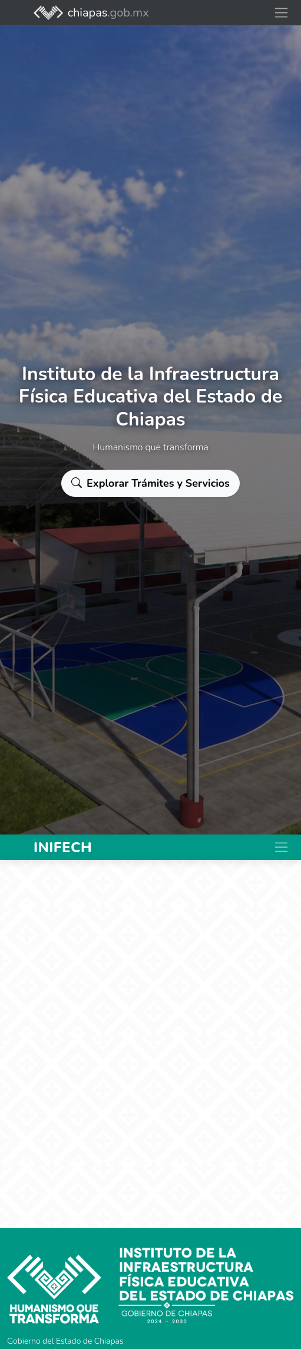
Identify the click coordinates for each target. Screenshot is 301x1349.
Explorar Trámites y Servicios (150, 483)
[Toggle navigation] (281, 12)
